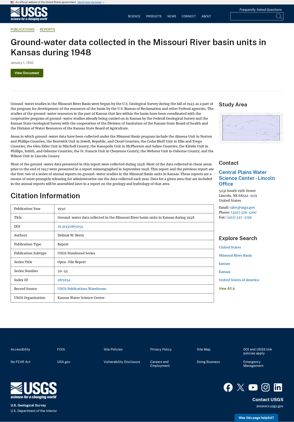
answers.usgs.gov (269, 406)
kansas (224, 264)
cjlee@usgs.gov (242, 207)
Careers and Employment (160, 364)
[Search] (279, 16)
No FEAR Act (20, 362)
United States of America (239, 280)
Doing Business (208, 362)
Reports (47, 29)
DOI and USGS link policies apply (257, 351)
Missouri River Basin (235, 255)
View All (227, 289)
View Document (27, 73)
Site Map (203, 349)
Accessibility (20, 349)
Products (153, 16)
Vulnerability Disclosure (122, 362)
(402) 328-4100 (243, 212)
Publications (23, 29)
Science (134, 16)
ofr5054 (64, 280)
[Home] (29, 20)
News (171, 16)
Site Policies (113, 349)
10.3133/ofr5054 (70, 226)
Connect (189, 16)
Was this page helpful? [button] (256, 418)
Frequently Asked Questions (260, 10)
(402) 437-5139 (239, 217)
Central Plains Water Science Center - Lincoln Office (247, 178)
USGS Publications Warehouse (82, 289)
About (206, 16)
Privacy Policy (161, 349)
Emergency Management (253, 364)
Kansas (225, 272)
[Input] (256, 16)
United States (230, 247)
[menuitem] (134, 14)
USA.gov (63, 362)
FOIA (61, 349)
